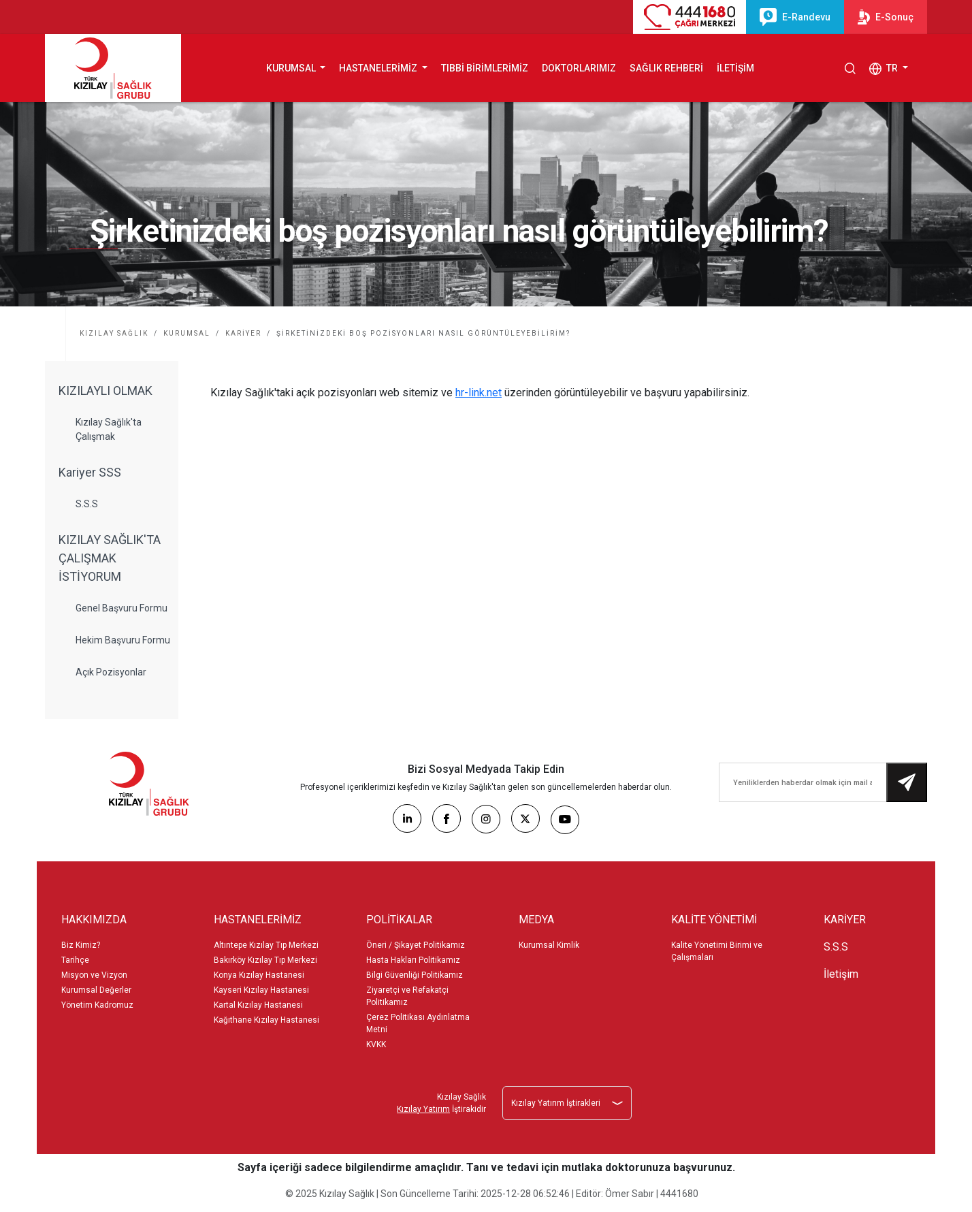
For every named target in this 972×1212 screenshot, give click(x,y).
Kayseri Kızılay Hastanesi (261, 990)
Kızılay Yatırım (423, 1109)
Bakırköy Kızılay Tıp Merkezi (265, 960)
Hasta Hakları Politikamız (413, 960)
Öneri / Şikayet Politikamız (415, 945)
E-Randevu (795, 17)
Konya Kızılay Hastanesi (259, 975)
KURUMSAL (186, 333)
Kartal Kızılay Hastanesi (258, 1005)
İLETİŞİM (735, 68)
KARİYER (243, 333)
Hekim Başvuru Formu (123, 640)
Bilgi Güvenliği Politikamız (414, 975)
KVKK (376, 1044)
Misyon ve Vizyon (94, 975)
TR (884, 69)
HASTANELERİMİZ (379, 68)
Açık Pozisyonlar (111, 672)
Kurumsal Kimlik (549, 945)
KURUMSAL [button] (292, 68)
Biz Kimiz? (80, 945)
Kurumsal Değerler (96, 990)
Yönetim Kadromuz (97, 1005)
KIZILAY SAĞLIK (114, 333)
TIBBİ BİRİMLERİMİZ (484, 68)
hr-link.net (478, 392)
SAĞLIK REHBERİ (666, 68)
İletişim (841, 974)
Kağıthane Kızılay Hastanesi (266, 1020)
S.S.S (87, 503)
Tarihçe (75, 960)
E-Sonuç (885, 17)
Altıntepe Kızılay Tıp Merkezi (266, 945)
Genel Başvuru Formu (121, 608)
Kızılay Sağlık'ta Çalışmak (109, 429)
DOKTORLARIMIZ (579, 68)
